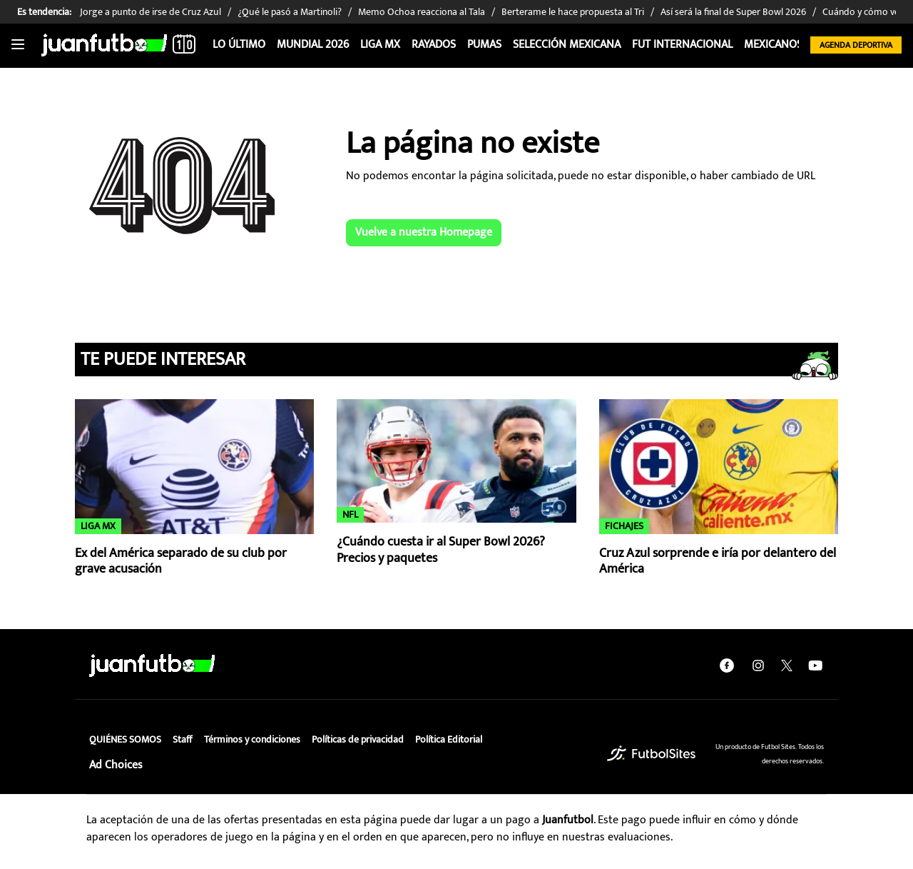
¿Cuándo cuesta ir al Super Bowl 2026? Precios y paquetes (441, 550)
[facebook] (726, 665)
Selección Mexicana (567, 44)
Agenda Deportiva (856, 45)
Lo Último (239, 44)
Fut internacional (682, 44)
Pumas (484, 44)
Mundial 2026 (313, 44)
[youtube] (815, 665)
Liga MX (380, 44)
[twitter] (786, 665)
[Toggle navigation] (17, 45)
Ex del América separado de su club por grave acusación (181, 562)
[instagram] (758, 665)
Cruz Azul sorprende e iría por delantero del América (717, 562)
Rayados (434, 44)
